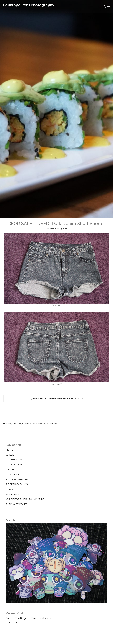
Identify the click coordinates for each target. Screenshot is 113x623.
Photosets (26, 424)
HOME (9, 449)
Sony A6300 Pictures (47, 424)
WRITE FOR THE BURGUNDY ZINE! (25, 499)
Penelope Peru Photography (28, 5)
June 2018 (16, 424)
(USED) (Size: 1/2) (57, 398)
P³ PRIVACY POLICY (17, 504)
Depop (8, 424)
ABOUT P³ (11, 469)
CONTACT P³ (13, 474)
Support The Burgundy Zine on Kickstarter (29, 618)
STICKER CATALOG (17, 484)
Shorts (34, 424)
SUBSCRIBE (12, 494)
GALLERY (11, 454)
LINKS (9, 489)
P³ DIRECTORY (14, 459)
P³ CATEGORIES (15, 464)
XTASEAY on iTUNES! (17, 479)
